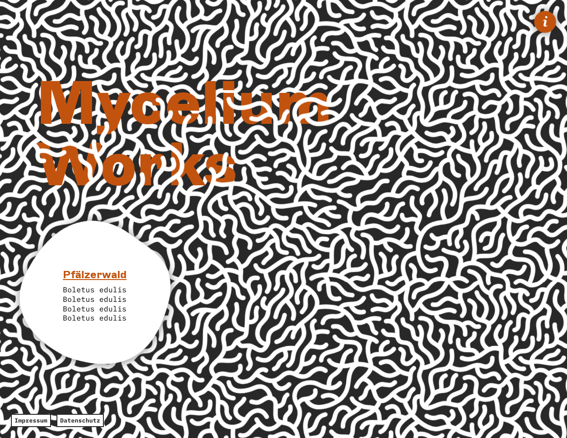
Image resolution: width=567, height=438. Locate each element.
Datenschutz (80, 420)
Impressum (31, 420)
